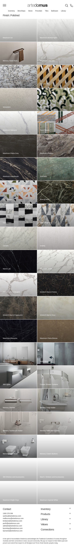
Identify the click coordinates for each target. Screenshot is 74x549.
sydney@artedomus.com (12, 516)
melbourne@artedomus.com (13, 518)
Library (63, 11)
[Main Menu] (4, 6)
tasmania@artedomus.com (13, 531)
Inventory (11, 11)
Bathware (54, 11)
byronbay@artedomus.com (13, 528)
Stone (30, 11)
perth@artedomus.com (11, 523)
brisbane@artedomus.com (12, 521)
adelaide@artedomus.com (12, 526)
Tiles (46, 11)
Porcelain (38, 11)
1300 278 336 (8, 513)
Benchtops (21, 11)
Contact (7, 509)
